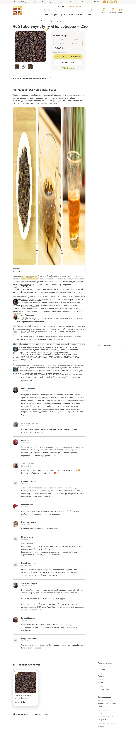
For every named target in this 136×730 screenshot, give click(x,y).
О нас (66, 2)
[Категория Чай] (47, 15)
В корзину (75, 56)
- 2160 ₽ (75, 40)
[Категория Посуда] (55, 15)
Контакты (85, 2)
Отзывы (77, 2)
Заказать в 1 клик (68, 63)
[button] (44, 2)
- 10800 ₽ (75, 43)
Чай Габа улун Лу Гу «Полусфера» (23, 696)
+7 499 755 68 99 (61, 6)
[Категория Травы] (64, 15)
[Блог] (89, 15)
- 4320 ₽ (60, 43)
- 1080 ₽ (60, 40)
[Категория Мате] (72, 15)
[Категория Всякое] (80, 15)
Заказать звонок (75, 6)
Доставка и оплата (56, 2)
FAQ (71, 2)
